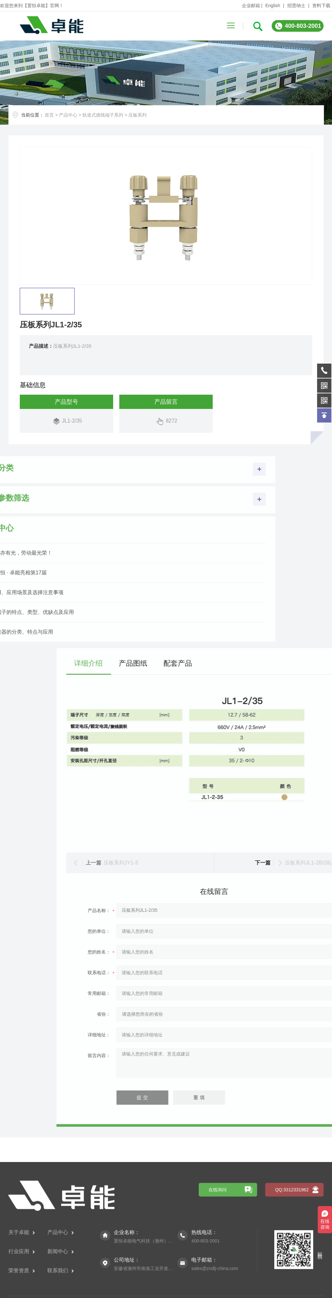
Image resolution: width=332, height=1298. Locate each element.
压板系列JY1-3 (248, 862)
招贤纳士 (296, 5)
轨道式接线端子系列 (102, 115)
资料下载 (321, 5)
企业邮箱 (251, 5)
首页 (49, 115)
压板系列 (137, 115)
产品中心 (68, 115)
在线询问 (217, 1254)
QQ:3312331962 (292, 1254)
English (272, 5)
